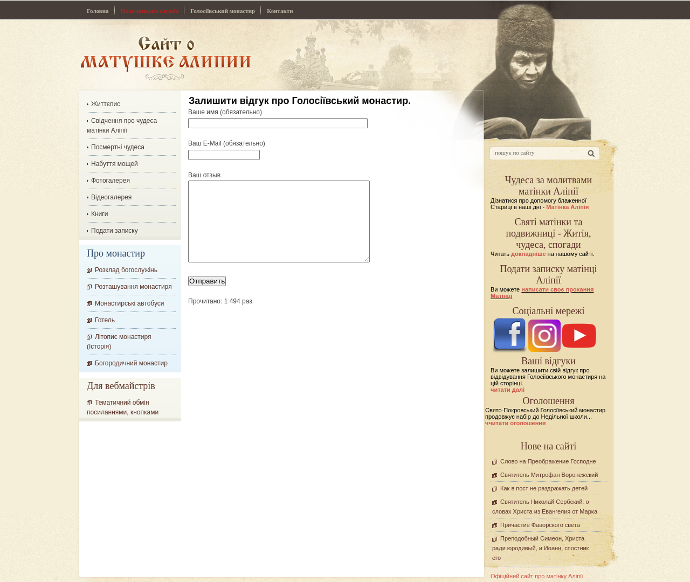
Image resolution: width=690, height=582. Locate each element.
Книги (99, 214)
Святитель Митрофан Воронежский (549, 475)
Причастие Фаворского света (540, 525)
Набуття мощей (114, 164)
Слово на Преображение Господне (548, 461)
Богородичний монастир (131, 363)
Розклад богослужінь (126, 270)
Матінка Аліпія (567, 207)
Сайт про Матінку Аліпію (165, 58)
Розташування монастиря (133, 286)
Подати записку (114, 230)
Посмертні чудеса (117, 147)
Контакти (280, 11)
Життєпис (105, 104)
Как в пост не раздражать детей (544, 488)
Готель (105, 320)
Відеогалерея (111, 197)
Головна (98, 11)
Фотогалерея (110, 180)
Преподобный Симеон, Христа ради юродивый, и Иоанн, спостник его (540, 548)
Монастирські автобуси (129, 303)
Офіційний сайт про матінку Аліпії (537, 576)
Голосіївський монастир (222, 11)
